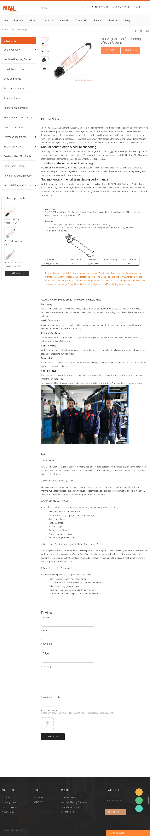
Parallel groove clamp (15, 69)
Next (47, 71)
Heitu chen (139, 808)
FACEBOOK (39, 797)
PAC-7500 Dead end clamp (13, 243)
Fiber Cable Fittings (14, 166)
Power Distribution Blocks (18, 176)
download (47, 20)
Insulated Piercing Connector (19, 59)
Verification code (50, 697)
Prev (43, 71)
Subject (45, 653)
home (4, 20)
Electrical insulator (14, 146)
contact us (81, 20)
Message (46, 666)
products (18, 20)
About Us (5, 797)
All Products (17, 273)
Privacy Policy (7, 811)
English (137, 7)
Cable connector (13, 50)
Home (4, 29)
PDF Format (131, 50)
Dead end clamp (18, 29)
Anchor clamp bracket (16, 108)
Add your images (78, 712)
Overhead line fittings (15, 137)
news (33, 20)
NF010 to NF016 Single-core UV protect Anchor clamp (14, 221)
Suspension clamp (14, 88)
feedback (114, 20)
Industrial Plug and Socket (18, 185)
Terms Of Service (9, 807)
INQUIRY (110, 50)
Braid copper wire (13, 127)
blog (127, 20)
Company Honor (8, 802)
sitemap (98, 20)
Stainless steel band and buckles (21, 117)
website (138, 383)
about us (64, 20)
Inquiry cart (101, 7)
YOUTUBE (38, 802)
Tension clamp (12, 98)
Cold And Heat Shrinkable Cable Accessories (28, 156)
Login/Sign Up (122, 7)
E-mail (45, 630)
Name (45, 617)
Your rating (46, 644)
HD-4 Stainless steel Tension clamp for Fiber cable (13, 264)
